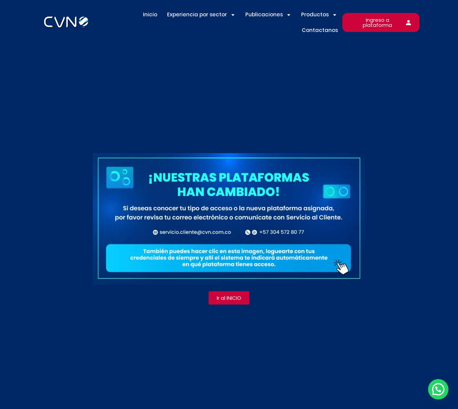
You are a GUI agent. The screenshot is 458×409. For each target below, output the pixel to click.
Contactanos (320, 30)
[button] (438, 389)
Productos (319, 15)
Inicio (150, 14)
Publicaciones (268, 15)
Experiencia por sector (201, 15)
